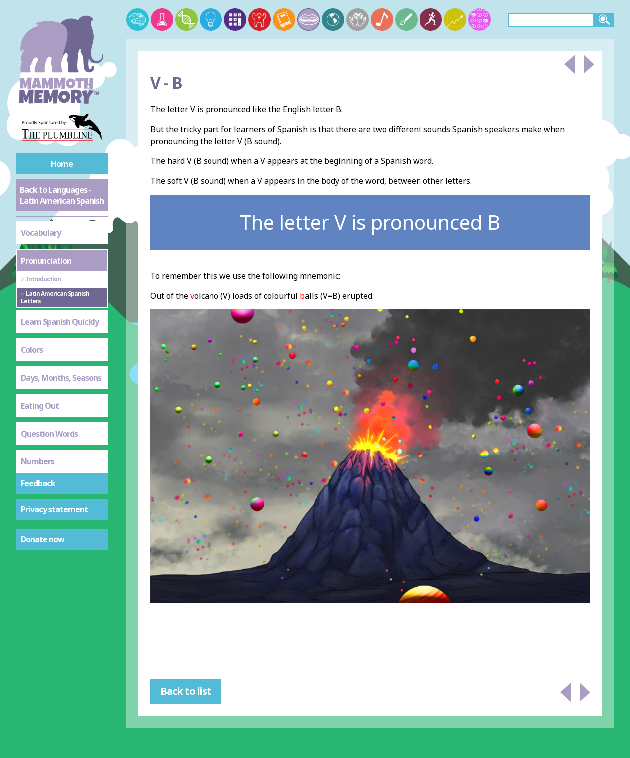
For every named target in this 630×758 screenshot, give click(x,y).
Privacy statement (54, 509)
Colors (32, 349)
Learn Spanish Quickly (60, 321)
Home (62, 163)
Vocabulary (41, 232)
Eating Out (40, 405)
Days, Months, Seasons (61, 377)
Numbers (37, 461)
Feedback (38, 483)
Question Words (49, 433)
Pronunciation (46, 260)
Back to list (185, 691)
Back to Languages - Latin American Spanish (62, 195)
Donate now (42, 539)
